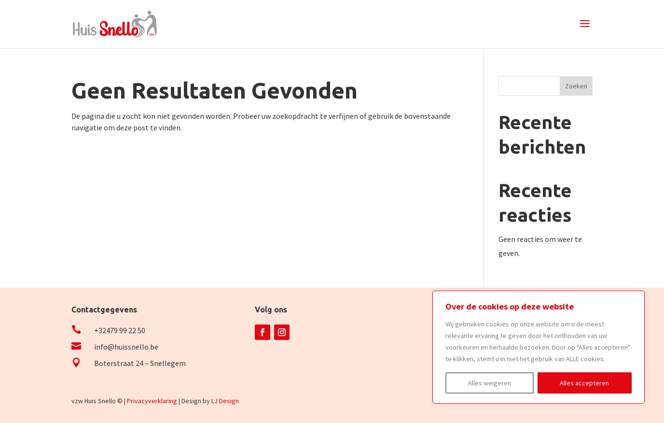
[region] (538, 347)
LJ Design (225, 400)
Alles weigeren (489, 383)
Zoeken (576, 86)
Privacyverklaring (152, 400)
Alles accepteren (584, 383)
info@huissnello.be (126, 347)
